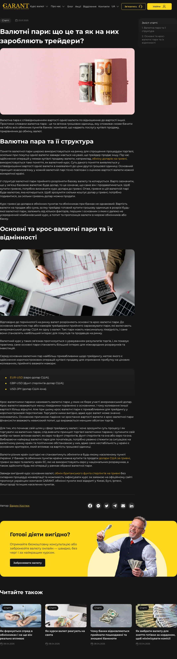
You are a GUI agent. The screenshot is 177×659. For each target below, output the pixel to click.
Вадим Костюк (19, 505)
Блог (70, 6)
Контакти (104, 6)
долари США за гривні (114, 458)
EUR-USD (16, 377)
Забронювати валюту (27, 562)
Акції (78, 6)
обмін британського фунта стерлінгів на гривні (87, 473)
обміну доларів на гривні (109, 158)
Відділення (89, 6)
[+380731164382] (134, 6)
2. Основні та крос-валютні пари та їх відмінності (153, 39)
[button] (39, 6)
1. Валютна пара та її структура (154, 29)
